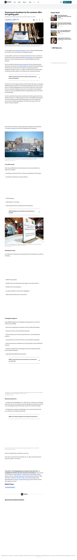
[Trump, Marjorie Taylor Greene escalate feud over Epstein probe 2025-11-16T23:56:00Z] (61, 41)
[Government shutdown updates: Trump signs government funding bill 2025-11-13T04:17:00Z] (61, 26)
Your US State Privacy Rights (18, 556)
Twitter (16, 480)
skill (23, 479)
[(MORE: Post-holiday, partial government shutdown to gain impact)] (24, 417)
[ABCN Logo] (7, 2)
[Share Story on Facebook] (33, 21)
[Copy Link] (42, 21)
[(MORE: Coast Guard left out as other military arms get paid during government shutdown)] (24, 78)
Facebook (21, 480)
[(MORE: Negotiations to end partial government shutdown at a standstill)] (24, 213)
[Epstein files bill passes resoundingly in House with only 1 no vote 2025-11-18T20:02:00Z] (61, 19)
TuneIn (11, 477)
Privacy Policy (10, 556)
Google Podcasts (26, 475)
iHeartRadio (33, 475)
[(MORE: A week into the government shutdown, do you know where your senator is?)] (24, 361)
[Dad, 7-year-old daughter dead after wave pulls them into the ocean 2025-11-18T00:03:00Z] (61, 34)
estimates (13, 129)
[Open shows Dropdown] (24, 2)
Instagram (28, 480)
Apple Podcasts (17, 475)
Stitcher (7, 477)
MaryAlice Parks (16, 20)
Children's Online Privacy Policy (29, 556)
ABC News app (20, 477)
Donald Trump (29, 58)
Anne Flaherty (8, 20)
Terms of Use (53, 556)
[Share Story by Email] (39, 21)
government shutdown (20, 51)
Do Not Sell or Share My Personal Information (63, 556)
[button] (38, 2)
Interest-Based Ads (37, 556)
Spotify (38, 475)
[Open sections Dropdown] (34, 2)
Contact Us (73, 556)
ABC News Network (5, 556)
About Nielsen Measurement (46, 556)
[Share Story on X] (36, 21)
